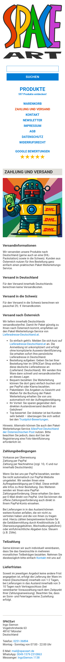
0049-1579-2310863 (29, 654)
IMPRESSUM (32, 126)
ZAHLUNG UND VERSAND (32, 109)
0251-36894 (20, 641)
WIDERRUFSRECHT (32, 142)
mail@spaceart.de (23, 651)
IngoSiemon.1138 (29, 657)
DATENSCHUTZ (32, 137)
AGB (32, 131)
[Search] (33, 69)
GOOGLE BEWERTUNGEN (32, 151)
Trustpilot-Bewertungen (33, 419)
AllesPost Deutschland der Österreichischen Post (31, 430)
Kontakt (41, 558)
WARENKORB (32, 103)
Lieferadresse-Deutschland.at (21, 334)
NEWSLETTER (32, 120)
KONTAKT (32, 114)
